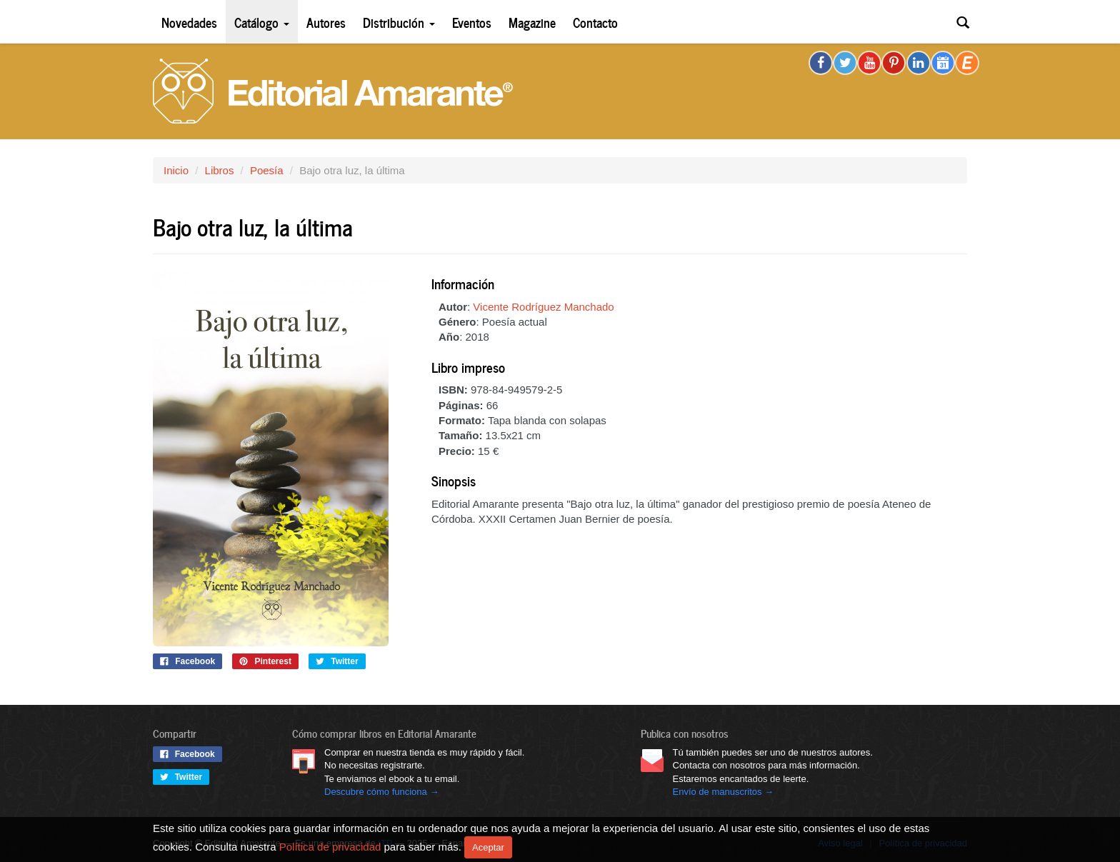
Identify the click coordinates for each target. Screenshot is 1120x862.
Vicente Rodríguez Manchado (543, 307)
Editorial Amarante (333, 91)
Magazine (532, 21)
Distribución (399, 21)
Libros (219, 170)
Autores (326, 21)
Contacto (595, 21)
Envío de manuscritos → (723, 791)
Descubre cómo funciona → (381, 791)
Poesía (267, 170)
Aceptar (488, 847)
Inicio (176, 170)
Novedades (189, 21)
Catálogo (261, 21)
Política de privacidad (330, 846)
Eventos (471, 21)
